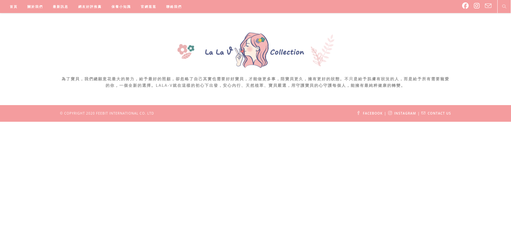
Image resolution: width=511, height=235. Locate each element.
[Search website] (504, 6)
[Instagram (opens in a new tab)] (476, 6)
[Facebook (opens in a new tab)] (465, 6)
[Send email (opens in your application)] (488, 5)
